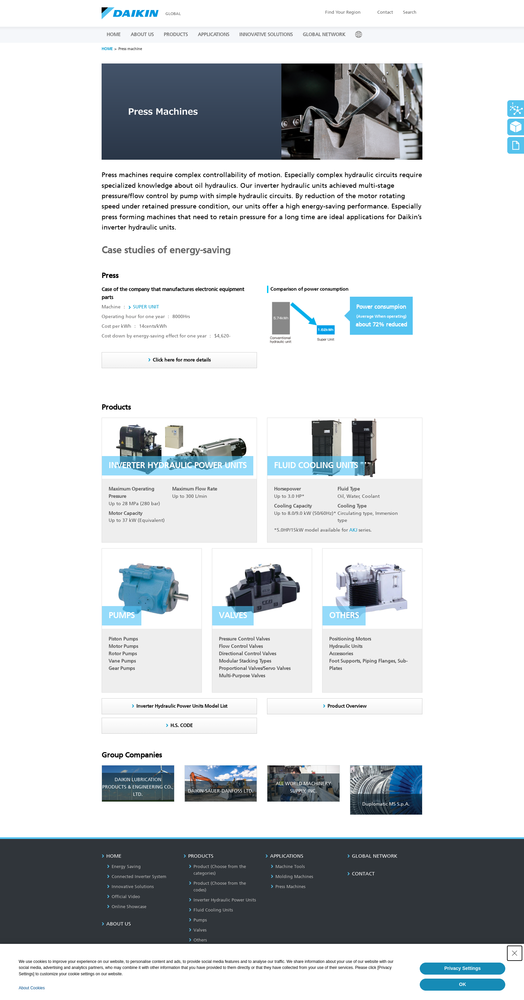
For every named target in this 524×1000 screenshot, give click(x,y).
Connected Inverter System (136, 876)
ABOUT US (142, 34)
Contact (385, 12)
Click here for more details (182, 360)
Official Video (123, 896)
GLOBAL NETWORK (324, 34)
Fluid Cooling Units (211, 909)
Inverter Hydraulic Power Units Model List (181, 706)
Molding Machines (292, 876)
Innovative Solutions (130, 886)
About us (116, 924)
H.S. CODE (181, 725)
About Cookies (32, 988)
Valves (198, 930)
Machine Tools (288, 866)
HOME (114, 34)
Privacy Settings (462, 968)
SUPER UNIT (146, 307)
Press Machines (288, 886)
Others (198, 940)
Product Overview (347, 706)
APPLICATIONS (213, 34)
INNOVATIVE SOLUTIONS (266, 34)
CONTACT (361, 874)
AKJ (353, 530)
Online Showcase (126, 906)
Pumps (198, 919)
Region (343, 12)
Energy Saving (124, 866)
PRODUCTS (176, 34)
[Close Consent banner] (514, 953)
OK (462, 984)
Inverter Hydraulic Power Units (222, 899)
